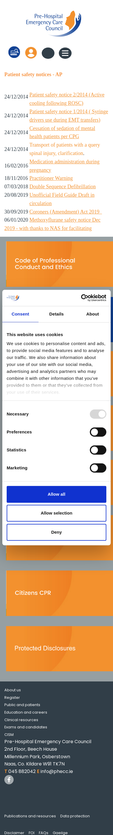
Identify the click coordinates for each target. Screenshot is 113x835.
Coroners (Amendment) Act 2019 (66, 212)
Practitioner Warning (51, 178)
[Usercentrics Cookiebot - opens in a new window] (81, 298)
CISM (9, 734)
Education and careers (25, 712)
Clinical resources (21, 719)
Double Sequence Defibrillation (63, 186)
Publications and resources (30, 816)
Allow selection (56, 513)
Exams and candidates (25, 727)
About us (12, 690)
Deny (56, 532)
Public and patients (22, 704)
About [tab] (92, 313)
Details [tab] (56, 313)
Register (12, 697)
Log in (31, 52)
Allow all (56, 494)
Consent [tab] (20, 313)
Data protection (75, 816)
